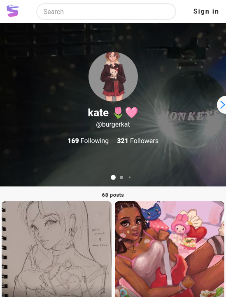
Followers (137, 141)
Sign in (206, 11)
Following (88, 141)
